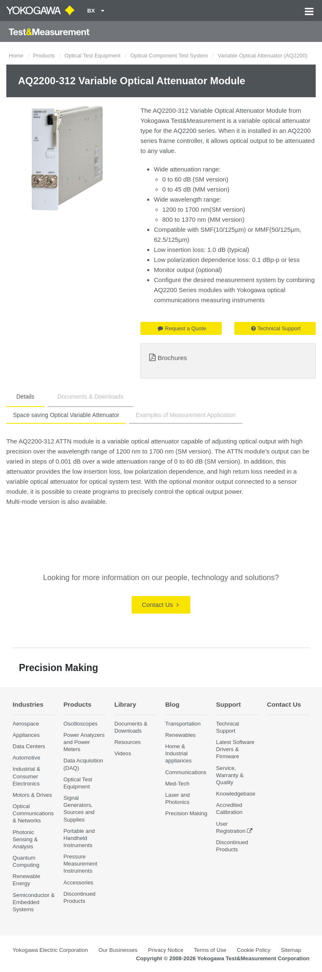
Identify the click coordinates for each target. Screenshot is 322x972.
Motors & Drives (32, 795)
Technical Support (276, 328)
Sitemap (291, 950)
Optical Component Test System (169, 55)
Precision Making (186, 813)
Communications (185, 772)
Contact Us (160, 604)
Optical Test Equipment (92, 55)
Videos (122, 753)
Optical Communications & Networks (33, 813)
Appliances (26, 735)
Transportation (183, 724)
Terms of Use (210, 950)
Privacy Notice (165, 950)
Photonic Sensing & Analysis (25, 839)
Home (16, 55)
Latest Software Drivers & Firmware (235, 749)
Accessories (78, 882)
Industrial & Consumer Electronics (26, 776)
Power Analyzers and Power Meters (83, 742)
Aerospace (26, 724)
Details (25, 396)
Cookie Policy (253, 950)
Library (125, 704)
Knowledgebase (235, 794)
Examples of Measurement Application (186, 415)
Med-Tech (177, 783)
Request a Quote (182, 328)
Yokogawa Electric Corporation (50, 950)
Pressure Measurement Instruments (80, 863)
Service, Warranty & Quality (229, 775)
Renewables (180, 735)
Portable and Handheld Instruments (79, 838)
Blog (172, 704)
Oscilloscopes (80, 724)
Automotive (26, 757)
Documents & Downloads (90, 396)
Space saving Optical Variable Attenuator (66, 415)
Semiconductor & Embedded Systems (34, 902)
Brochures (172, 357)
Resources (127, 742)
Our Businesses (118, 950)
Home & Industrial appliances (178, 753)
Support (228, 704)
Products (44, 55)
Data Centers (29, 746)
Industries (28, 704)
